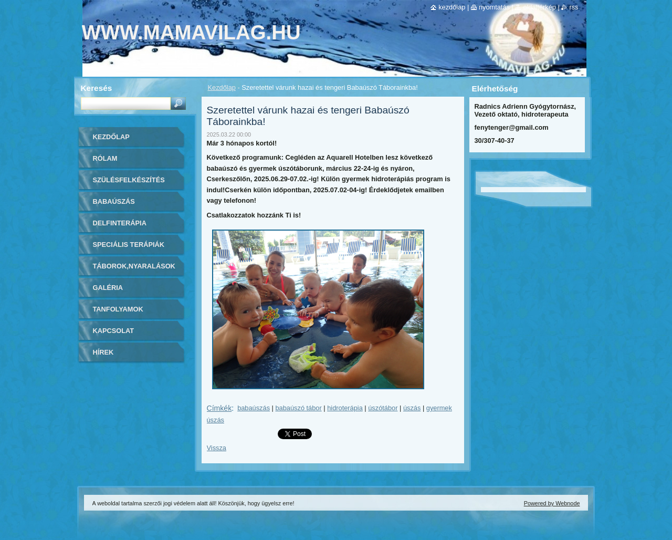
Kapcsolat (113, 331)
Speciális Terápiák (129, 244)
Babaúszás (114, 201)
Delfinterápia (119, 223)
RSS (573, 7)
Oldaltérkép (539, 7)
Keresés (96, 88)
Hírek (103, 352)
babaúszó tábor (299, 408)
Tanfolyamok (118, 309)
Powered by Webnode (552, 503)
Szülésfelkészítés (129, 180)
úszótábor (382, 408)
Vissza (216, 448)
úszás (412, 408)
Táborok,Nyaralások (134, 266)
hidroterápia (345, 408)
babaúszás (253, 408)
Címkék (219, 408)
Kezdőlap (222, 87)
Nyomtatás (494, 7)
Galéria (108, 288)
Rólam (105, 158)
